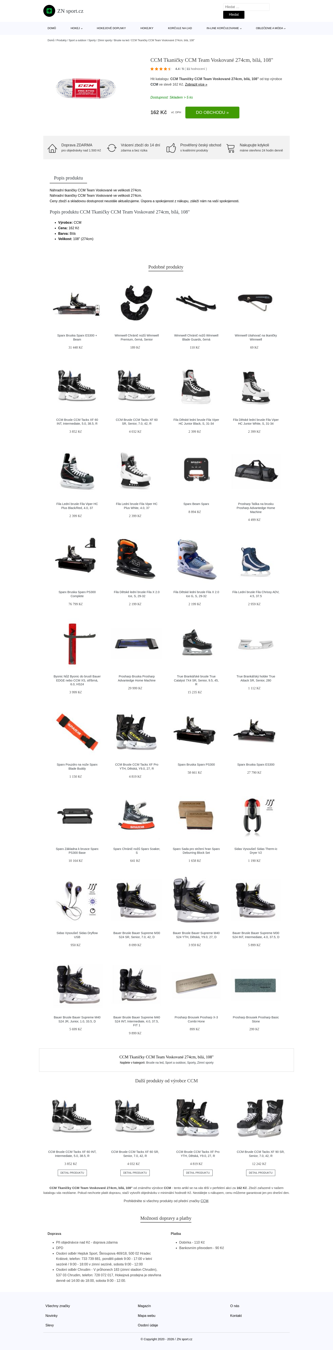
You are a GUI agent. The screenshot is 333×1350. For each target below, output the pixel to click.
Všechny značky (57, 1306)
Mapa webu (146, 1315)
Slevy (49, 1325)
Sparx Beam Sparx (196, 504)
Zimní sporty (105, 40)
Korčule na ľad (180, 28)
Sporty (92, 40)
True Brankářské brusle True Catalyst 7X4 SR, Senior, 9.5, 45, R (196, 680)
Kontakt (236, 1315)
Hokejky (147, 28)
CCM (154, 84)
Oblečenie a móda (269, 28)
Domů (52, 28)
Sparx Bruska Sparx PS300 (196, 764)
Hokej (75, 28)
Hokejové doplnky (111, 28)
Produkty (61, 40)
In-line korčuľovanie (223, 28)
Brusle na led (121, 40)
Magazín (144, 1306)
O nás (234, 1306)
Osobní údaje (148, 1325)
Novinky (51, 1315)
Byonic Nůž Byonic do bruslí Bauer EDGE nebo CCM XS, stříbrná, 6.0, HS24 (77, 680)
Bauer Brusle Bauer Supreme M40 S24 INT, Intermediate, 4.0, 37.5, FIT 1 (136, 1021)
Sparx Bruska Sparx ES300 (255, 764)
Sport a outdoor (77, 40)
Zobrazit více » (196, 84)
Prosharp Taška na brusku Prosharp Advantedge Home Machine (256, 507)
